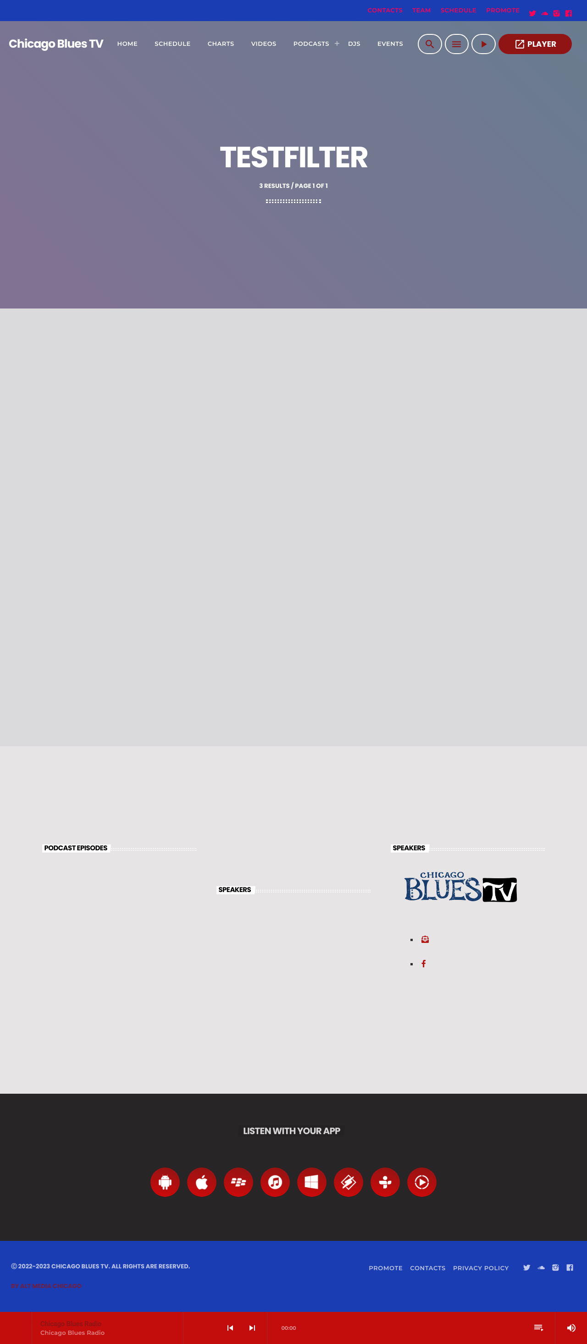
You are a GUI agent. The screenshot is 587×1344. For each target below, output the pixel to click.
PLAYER (535, 44)
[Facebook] (568, 13)
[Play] (483, 44)
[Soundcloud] (544, 13)
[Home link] (45, 44)
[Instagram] (556, 13)
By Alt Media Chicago (46, 1286)
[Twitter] (533, 13)
